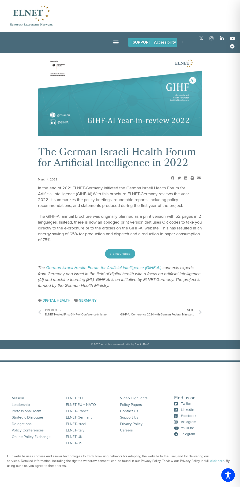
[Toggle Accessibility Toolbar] (228, 475)
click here (217, 461)
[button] (115, 42)
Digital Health (56, 300)
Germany (88, 300)
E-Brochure (120, 253)
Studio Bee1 (142, 344)
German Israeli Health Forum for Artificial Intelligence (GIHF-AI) (103, 267)
